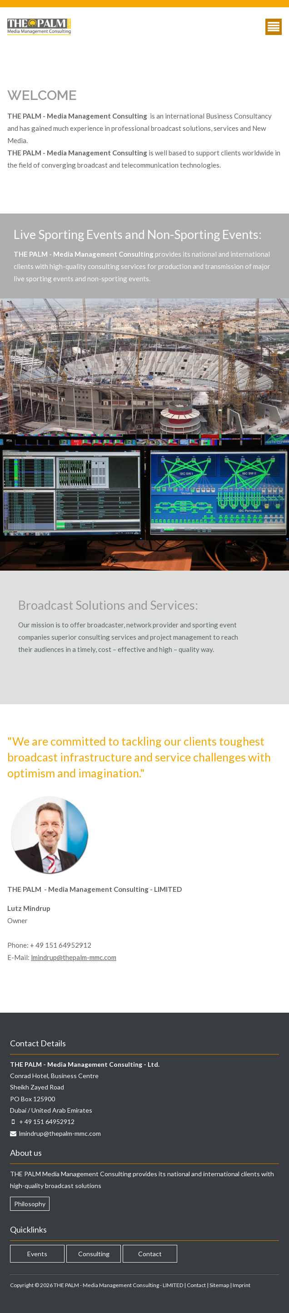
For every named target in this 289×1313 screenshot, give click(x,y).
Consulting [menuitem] (94, 1254)
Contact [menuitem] (150, 1254)
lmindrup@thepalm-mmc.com (73, 957)
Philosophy (29, 1204)
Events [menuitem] (37, 1254)
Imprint (241, 1285)
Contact (196, 1285)
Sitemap (219, 1285)
